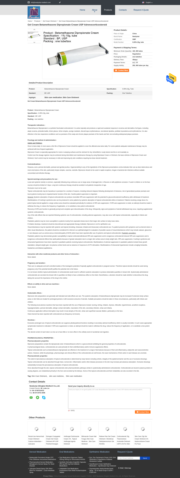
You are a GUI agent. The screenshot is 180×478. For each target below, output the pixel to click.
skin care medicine (56, 376)
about (94, 10)
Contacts (123, 10)
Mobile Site (121, 471)
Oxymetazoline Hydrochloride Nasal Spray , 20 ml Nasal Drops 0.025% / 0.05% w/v (101, 470)
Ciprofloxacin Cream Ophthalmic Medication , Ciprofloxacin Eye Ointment (102, 465)
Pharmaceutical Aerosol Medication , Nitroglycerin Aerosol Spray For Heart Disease (41, 464)
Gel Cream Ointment (49, 21)
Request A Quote (141, 10)
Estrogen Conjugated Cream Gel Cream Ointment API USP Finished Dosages (53, 440)
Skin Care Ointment (39, 376)
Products (108, 10)
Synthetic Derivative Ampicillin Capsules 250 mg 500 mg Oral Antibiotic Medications (72, 464)
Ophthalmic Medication (99, 452)
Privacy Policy (48, 476)
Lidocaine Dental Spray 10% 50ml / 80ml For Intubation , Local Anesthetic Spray (42, 470)
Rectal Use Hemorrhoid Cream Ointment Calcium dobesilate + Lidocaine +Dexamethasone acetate (36, 443)
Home (82, 10)
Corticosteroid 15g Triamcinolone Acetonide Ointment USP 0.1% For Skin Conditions (123, 441)
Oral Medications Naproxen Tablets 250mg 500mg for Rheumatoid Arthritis (72, 458)
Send (145, 458)
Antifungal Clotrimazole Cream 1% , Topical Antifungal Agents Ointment (71, 440)
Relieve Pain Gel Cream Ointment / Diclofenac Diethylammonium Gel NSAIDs (107, 440)
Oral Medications (66, 452)
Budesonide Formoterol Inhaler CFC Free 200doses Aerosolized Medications (42, 458)
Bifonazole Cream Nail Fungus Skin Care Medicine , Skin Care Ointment (89, 440)
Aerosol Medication (37, 452)
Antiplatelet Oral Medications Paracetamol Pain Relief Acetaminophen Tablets (72, 470)
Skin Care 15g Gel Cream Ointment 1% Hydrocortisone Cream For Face (142, 440)
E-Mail (120, 468)
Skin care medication (74, 376)
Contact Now (118, 70)
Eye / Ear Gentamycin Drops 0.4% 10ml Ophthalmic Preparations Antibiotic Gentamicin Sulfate (102, 459)
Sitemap (127, 468)
